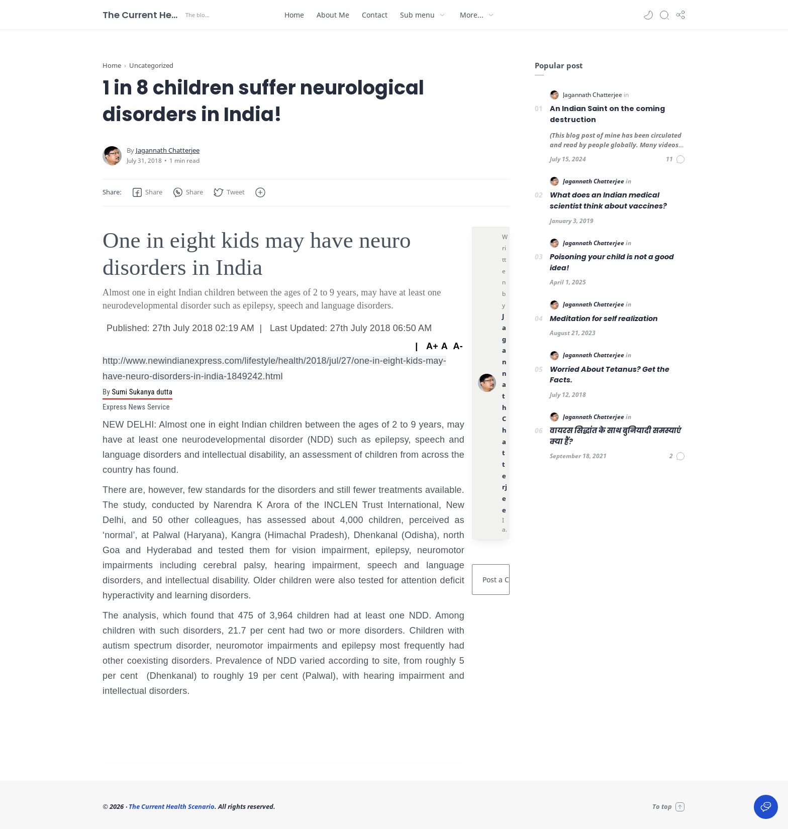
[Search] (664, 15)
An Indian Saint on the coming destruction (607, 114)
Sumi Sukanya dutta (142, 391)
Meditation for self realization (604, 319)
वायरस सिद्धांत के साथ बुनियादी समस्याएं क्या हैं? (615, 436)
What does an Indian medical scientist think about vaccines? (608, 200)
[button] (648, 15)
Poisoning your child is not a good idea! (612, 262)
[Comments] (675, 159)
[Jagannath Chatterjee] (168, 150)
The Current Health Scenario (143, 15)
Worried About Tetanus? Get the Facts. (609, 374)
